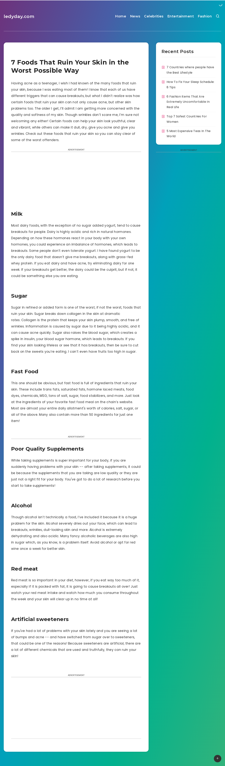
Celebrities (154, 16)
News (135, 16)
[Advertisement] (76, 182)
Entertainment (180, 16)
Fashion (205, 16)
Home (120, 16)
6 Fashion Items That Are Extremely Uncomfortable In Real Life (188, 101)
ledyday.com (19, 16)
